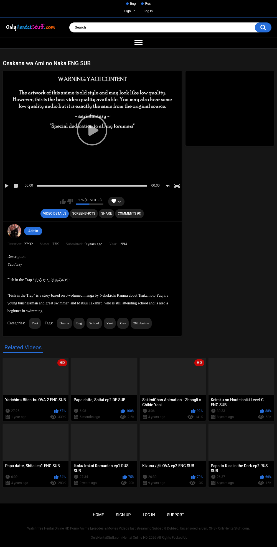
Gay (123, 323)
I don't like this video (70, 201)
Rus (148, 4)
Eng (133, 4)
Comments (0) (129, 213)
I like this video (63, 201)
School (94, 323)
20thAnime (141, 323)
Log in (148, 11)
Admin (33, 231)
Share (106, 213)
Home (98, 515)
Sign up (129, 11)
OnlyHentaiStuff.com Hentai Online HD (119, 538)
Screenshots (83, 213)
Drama (64, 323)
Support (175, 515)
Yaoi (35, 323)
